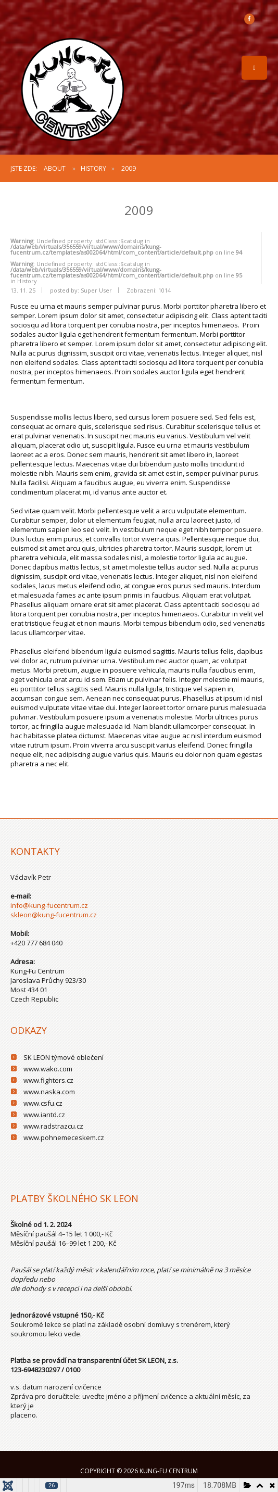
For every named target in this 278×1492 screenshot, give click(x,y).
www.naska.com (49, 1091)
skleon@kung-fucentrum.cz (53, 914)
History (93, 168)
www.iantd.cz (44, 1114)
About (55, 168)
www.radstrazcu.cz (53, 1126)
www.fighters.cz (48, 1080)
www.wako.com (47, 1068)
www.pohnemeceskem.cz (63, 1137)
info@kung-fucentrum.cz (49, 905)
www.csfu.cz (42, 1103)
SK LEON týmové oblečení (63, 1057)
